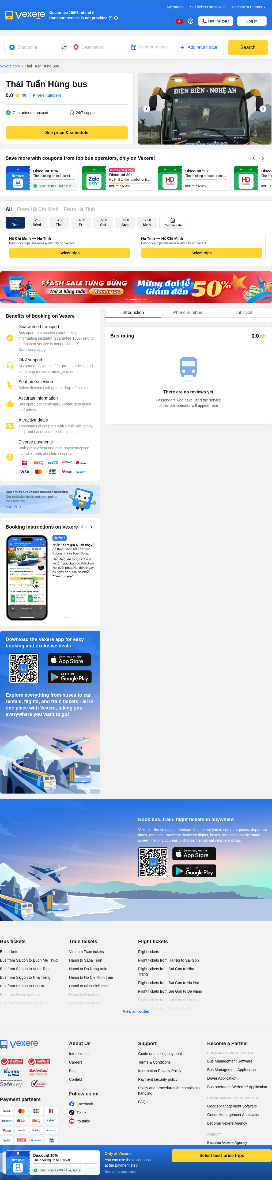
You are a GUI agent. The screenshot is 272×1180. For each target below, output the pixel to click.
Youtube (83, 1121)
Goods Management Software (232, 1106)
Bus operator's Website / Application (237, 1087)
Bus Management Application (231, 1070)
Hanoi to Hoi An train (86, 1003)
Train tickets (83, 941)
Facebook (85, 1104)
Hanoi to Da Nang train (88, 969)
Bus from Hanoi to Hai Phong (24, 1003)
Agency (214, 1134)
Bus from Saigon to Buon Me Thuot (29, 960)
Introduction (79, 1054)
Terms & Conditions (154, 1062)
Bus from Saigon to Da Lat (22, 986)
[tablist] (188, 313)
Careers (75, 1062)
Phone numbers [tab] (188, 312)
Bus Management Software (229, 1061)
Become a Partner (249, 7)
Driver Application (221, 1078)
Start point (27, 47)
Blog (73, 1071)
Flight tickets (153, 941)
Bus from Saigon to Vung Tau (24, 969)
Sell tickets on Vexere (208, 7)
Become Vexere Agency (227, 1123)
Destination (92, 47)
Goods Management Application (233, 1115)
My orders (175, 7)
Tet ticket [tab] (244, 312)
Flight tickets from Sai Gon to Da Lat (168, 1000)
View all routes (136, 1011)
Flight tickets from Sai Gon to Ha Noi (168, 983)
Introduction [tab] (133, 312)
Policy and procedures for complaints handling (169, 1090)
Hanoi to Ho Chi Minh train (91, 977)
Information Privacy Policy (159, 1071)
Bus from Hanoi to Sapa (20, 994)
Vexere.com (10, 66)
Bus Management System (230, 1053)
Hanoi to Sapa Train (85, 960)
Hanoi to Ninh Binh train (89, 986)
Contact (75, 1079)
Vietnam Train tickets (86, 952)
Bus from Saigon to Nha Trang (25, 977)
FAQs (143, 1102)
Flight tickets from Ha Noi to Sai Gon (168, 960)
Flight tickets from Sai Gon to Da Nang (170, 991)
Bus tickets (13, 941)
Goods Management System (232, 1098)
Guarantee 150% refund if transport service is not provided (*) (81, 15)
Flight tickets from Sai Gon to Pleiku (168, 1008)
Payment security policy (157, 1079)
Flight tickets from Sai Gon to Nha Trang (166, 971)
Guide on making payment (160, 1054)
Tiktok (81, 1112)
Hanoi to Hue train (84, 994)
